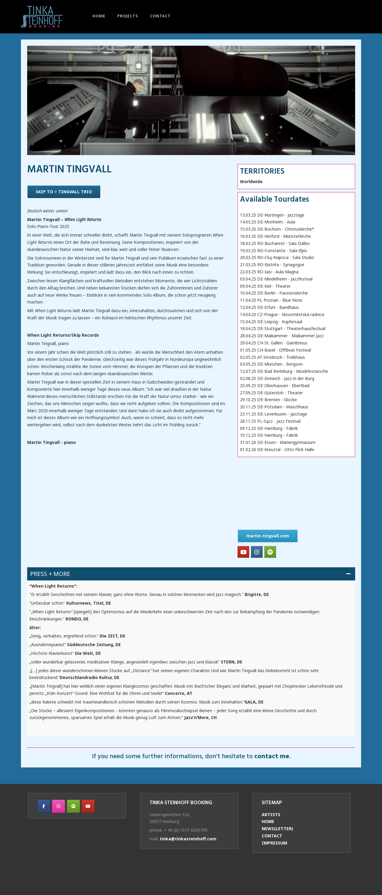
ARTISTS (271, 814)
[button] (191, 573)
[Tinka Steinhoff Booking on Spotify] (270, 552)
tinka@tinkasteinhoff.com (188, 839)
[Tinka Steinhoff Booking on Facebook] (43, 806)
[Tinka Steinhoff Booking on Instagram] (257, 552)
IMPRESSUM (274, 843)
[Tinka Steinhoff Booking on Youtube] (243, 552)
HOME (99, 16)
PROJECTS (127, 16)
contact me (271, 756)
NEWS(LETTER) (277, 828)
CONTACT (160, 16)
